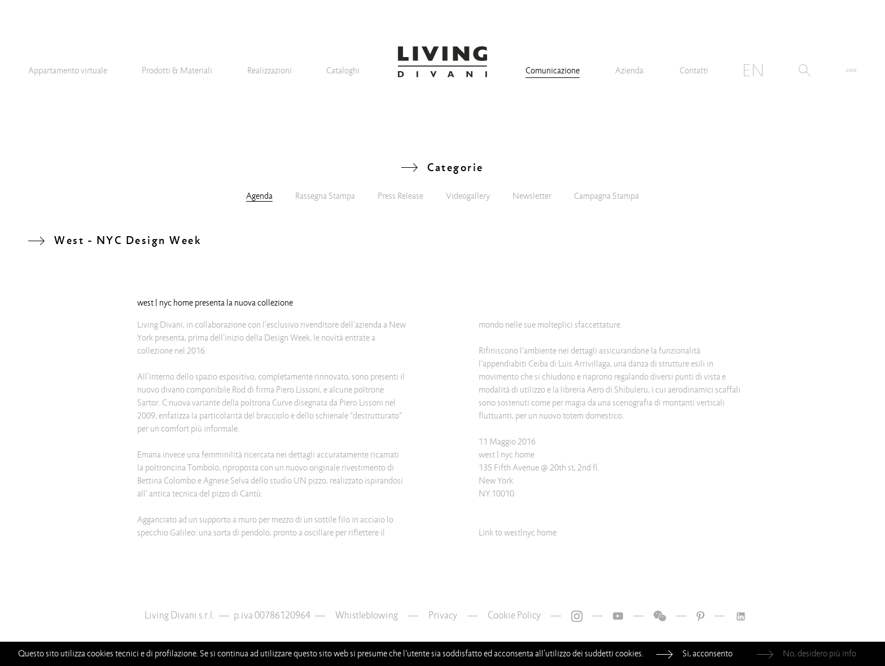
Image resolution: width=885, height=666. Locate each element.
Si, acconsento (707, 653)
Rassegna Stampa (325, 196)
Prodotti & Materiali (177, 71)
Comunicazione (552, 71)
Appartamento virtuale (67, 71)
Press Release (400, 196)
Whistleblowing (366, 615)
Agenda (259, 196)
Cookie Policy (514, 615)
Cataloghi (343, 71)
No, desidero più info (819, 653)
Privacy (442, 615)
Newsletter (531, 196)
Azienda (629, 71)
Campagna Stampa (606, 196)
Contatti (694, 71)
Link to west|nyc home (518, 533)
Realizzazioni (269, 71)
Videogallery (468, 196)
